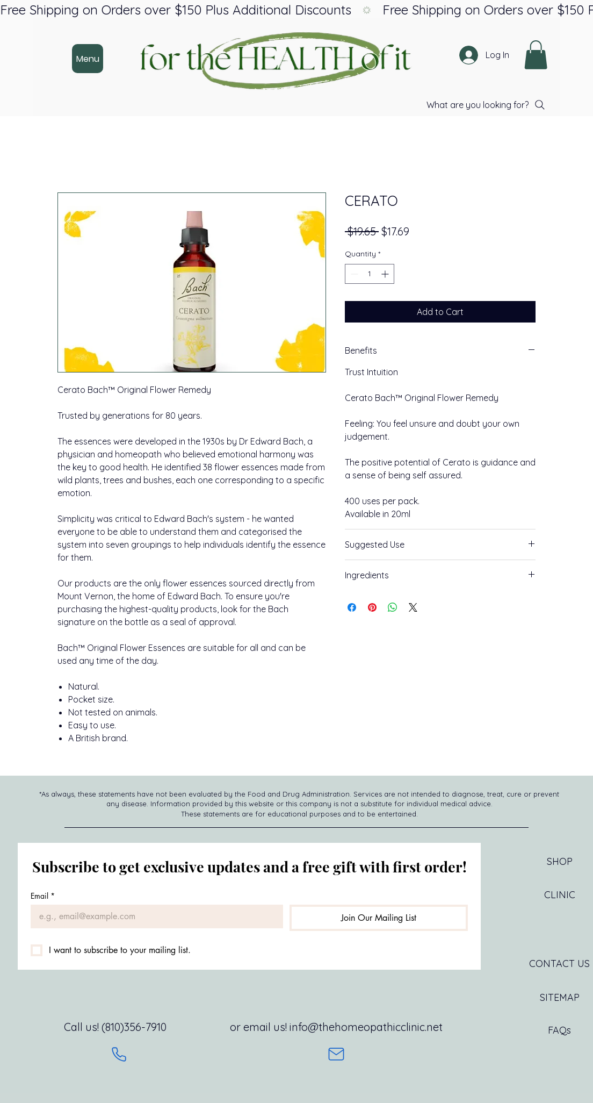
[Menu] (87, 58)
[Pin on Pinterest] (372, 607)
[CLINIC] (559, 895)
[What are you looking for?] (486, 105)
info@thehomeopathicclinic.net (366, 1027)
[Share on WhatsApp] (392, 607)
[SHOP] (559, 861)
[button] (536, 54)
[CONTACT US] (559, 964)
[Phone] (119, 1054)
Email (43, 895)
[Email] (153, 916)
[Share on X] (413, 607)
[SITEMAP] (559, 997)
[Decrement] (353, 273)
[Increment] (386, 273)
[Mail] (336, 1054)
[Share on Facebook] (351, 607)
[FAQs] (559, 1030)
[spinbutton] (369, 273)
